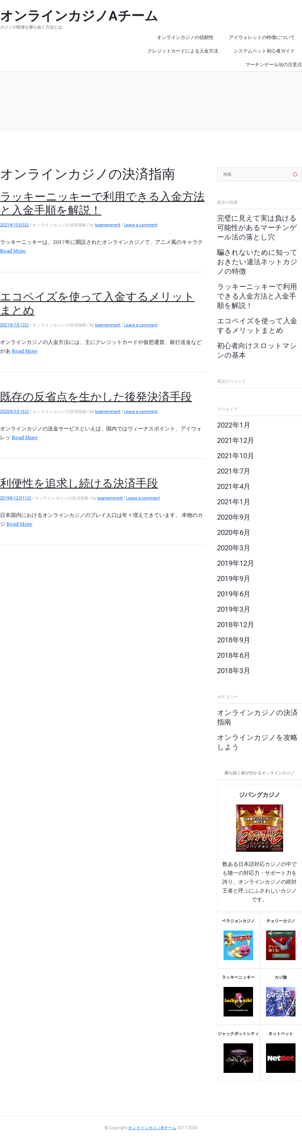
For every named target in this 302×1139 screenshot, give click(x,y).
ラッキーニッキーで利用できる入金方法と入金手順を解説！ (257, 296)
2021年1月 (233, 502)
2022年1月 (233, 425)
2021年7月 (233, 471)
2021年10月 (235, 456)
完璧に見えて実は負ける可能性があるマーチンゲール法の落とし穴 (257, 227)
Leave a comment (140, 225)
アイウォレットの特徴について (262, 37)
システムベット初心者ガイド (264, 51)
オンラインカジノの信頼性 (185, 37)
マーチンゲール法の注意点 (273, 64)
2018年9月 (233, 640)
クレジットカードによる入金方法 (182, 51)
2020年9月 (233, 517)
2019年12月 (235, 563)
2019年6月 (233, 594)
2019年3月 (233, 609)
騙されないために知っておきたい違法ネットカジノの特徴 (257, 261)
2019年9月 (233, 579)
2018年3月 (233, 671)
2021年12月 (235, 440)
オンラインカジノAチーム (152, 1127)
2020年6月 (233, 532)
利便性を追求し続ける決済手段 (79, 483)
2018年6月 (233, 655)
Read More (13, 250)
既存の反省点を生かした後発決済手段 (96, 396)
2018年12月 (235, 625)
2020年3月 (233, 548)
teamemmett (107, 225)
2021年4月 (233, 486)
